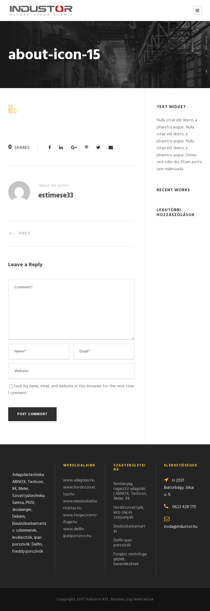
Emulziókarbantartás (129, 529)
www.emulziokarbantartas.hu (80, 505)
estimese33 (55, 195)
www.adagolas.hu (79, 480)
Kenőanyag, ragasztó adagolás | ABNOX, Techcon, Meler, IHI (130, 491)
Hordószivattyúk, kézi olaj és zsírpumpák (128, 512)
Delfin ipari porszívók (122, 543)
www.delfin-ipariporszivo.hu (77, 533)
